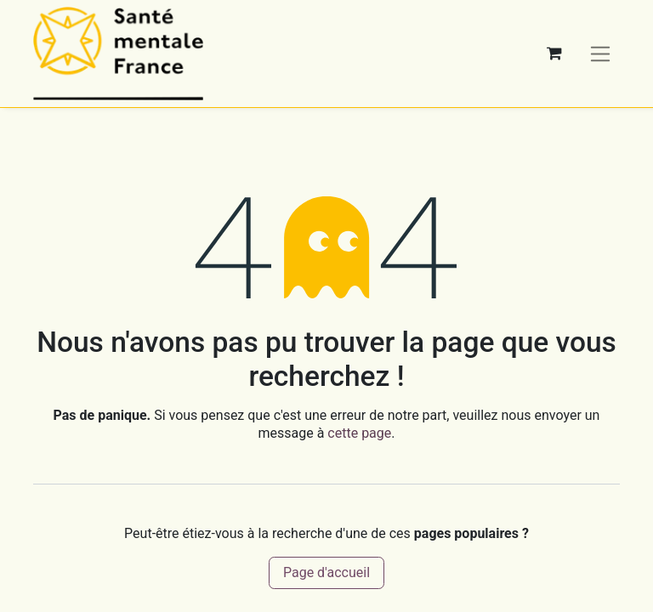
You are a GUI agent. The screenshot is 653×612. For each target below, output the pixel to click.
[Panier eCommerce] (554, 53)
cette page (359, 433)
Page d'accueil (326, 572)
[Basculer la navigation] (601, 53)
